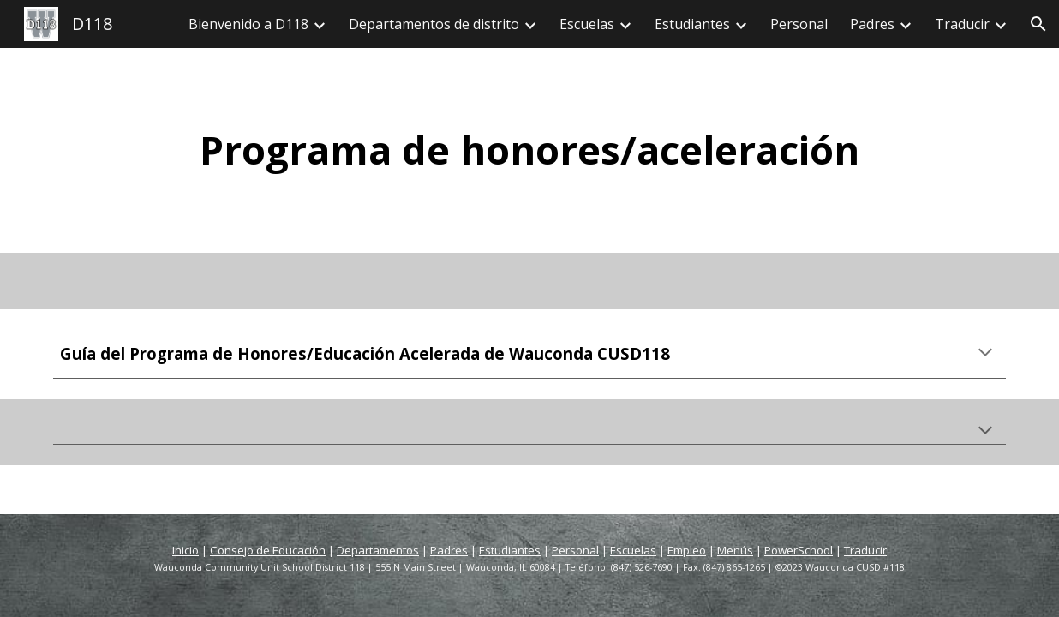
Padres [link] (872, 24)
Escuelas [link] (586, 24)
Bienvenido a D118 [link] (248, 24)
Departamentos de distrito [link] (434, 24)
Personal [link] (799, 24)
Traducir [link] (962, 24)
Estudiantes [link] (692, 24)
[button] (1038, 24)
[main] (529, 150)
